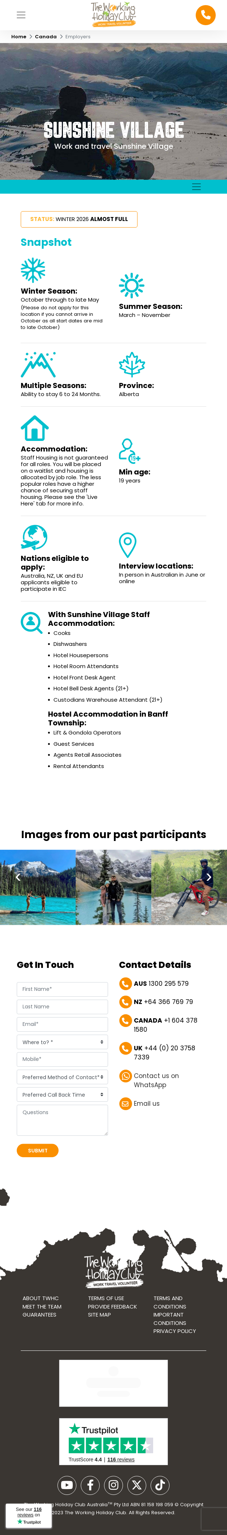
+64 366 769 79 (163, 1005)
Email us (147, 1106)
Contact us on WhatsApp (156, 1087)
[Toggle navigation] (21, 15)
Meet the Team (42, 1322)
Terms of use (106, 1314)
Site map (99, 1330)
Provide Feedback (112, 1322)
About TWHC (41, 1314)
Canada (46, 36)
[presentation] (18, 902)
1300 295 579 (161, 986)
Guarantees (39, 1330)
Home (18, 36)
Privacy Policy (175, 1347)
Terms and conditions (170, 1318)
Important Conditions (170, 1335)
